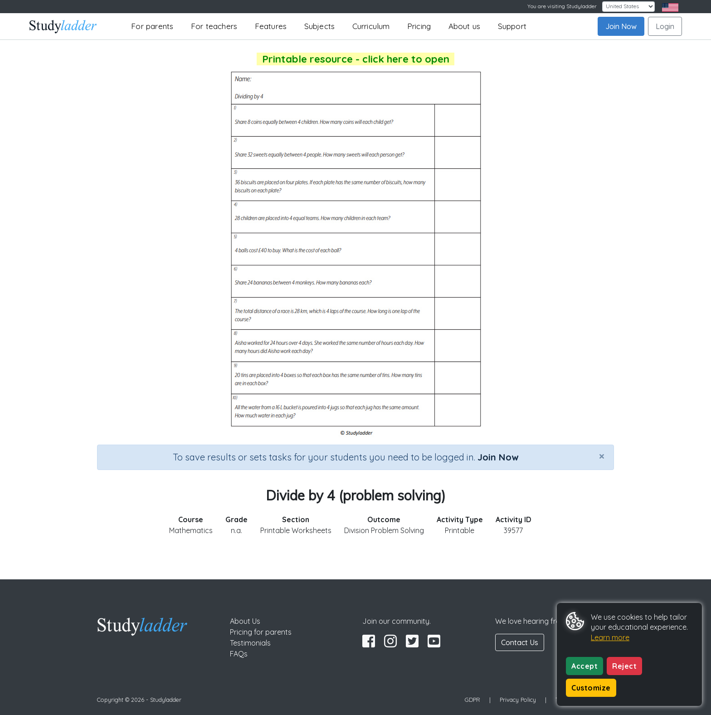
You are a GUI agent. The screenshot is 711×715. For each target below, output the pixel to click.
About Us (245, 621)
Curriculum (371, 26)
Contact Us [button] (519, 642)
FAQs (239, 653)
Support (512, 26)
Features (271, 26)
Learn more (610, 637)
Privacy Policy (518, 699)
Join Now (621, 26)
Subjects (319, 26)
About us (464, 26)
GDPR (472, 699)
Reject (624, 666)
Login (665, 26)
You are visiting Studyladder (562, 6)
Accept (584, 666)
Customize (591, 687)
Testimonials (250, 642)
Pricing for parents (261, 632)
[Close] (602, 456)
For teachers (214, 26)
